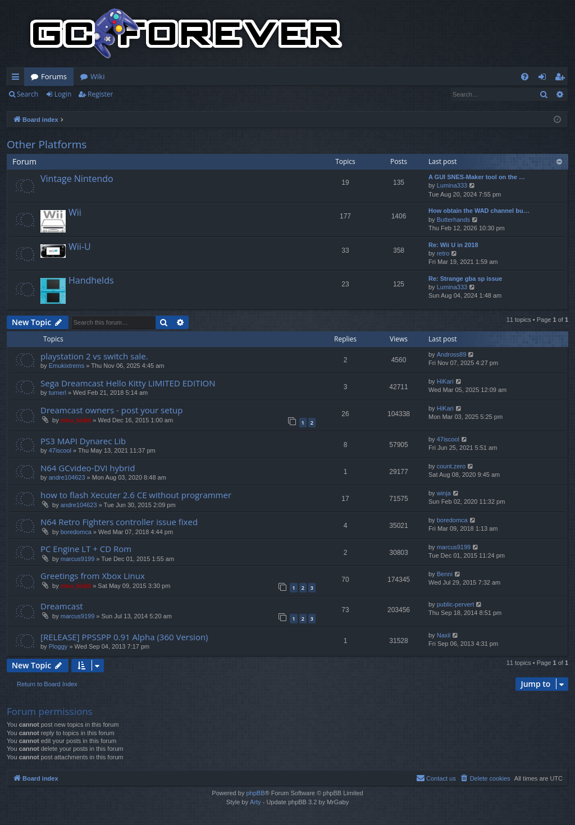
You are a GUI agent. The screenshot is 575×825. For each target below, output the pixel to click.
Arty (255, 802)
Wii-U (80, 246)
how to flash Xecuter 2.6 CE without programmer (135, 494)
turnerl (57, 392)
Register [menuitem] (562, 78)
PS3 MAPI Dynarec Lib (83, 440)
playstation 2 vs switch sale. (94, 356)
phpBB (255, 793)
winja (444, 493)
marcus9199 (78, 558)
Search (27, 94)
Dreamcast (61, 606)
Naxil (443, 635)
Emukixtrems (67, 365)
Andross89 (452, 354)
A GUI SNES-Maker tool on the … (476, 177)
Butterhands (453, 219)
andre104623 (67, 477)
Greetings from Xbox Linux (92, 575)
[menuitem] (524, 76)
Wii (75, 212)
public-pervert (455, 604)
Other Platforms (46, 144)
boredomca (76, 531)
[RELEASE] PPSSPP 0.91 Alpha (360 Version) (124, 636)
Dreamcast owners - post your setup (111, 410)
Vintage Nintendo (76, 178)
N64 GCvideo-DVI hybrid (87, 467)
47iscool (60, 450)
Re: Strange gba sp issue (465, 278)
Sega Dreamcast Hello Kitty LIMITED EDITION (128, 383)
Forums (54, 76)
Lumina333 (452, 185)
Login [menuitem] (544, 78)
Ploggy (58, 646)
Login (62, 94)
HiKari (445, 381)
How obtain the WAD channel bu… (479, 210)
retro (443, 253)
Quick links (17, 78)
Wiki (97, 76)
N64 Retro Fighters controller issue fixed (119, 521)
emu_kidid (76, 420)
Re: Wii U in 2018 (453, 244)
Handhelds (91, 280)
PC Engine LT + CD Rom (85, 548)
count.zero (451, 466)
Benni (445, 574)
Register (100, 94)
